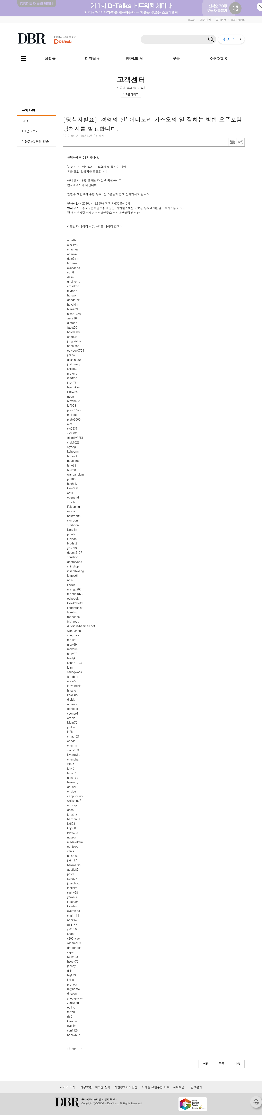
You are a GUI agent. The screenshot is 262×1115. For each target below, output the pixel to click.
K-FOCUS (218, 58)
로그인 (191, 20)
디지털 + (92, 58)
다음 (237, 1063)
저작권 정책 (102, 1087)
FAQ (24, 121)
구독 (176, 58)
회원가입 (205, 20)
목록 (221, 1063)
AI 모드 (232, 39)
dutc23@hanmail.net (81, 626)
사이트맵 (179, 1087)
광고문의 (196, 1087)
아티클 (50, 58)
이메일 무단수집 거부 (155, 1087)
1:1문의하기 (131, 94)
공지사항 (28, 110)
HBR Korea (238, 20)
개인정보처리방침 (125, 1087)
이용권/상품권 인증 (35, 141)
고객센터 (221, 20)
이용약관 (86, 1087)
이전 (206, 1063)
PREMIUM (134, 58)
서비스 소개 (67, 1087)
